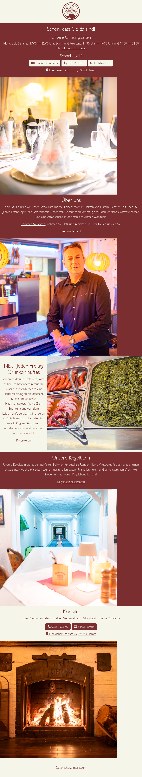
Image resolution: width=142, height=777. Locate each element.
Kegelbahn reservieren (71, 482)
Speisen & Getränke (44, 63)
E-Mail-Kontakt (100, 63)
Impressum (79, 767)
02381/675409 (74, 63)
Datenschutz (64, 767)
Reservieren (23, 440)
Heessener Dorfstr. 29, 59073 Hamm (71, 70)
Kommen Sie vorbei (33, 224)
